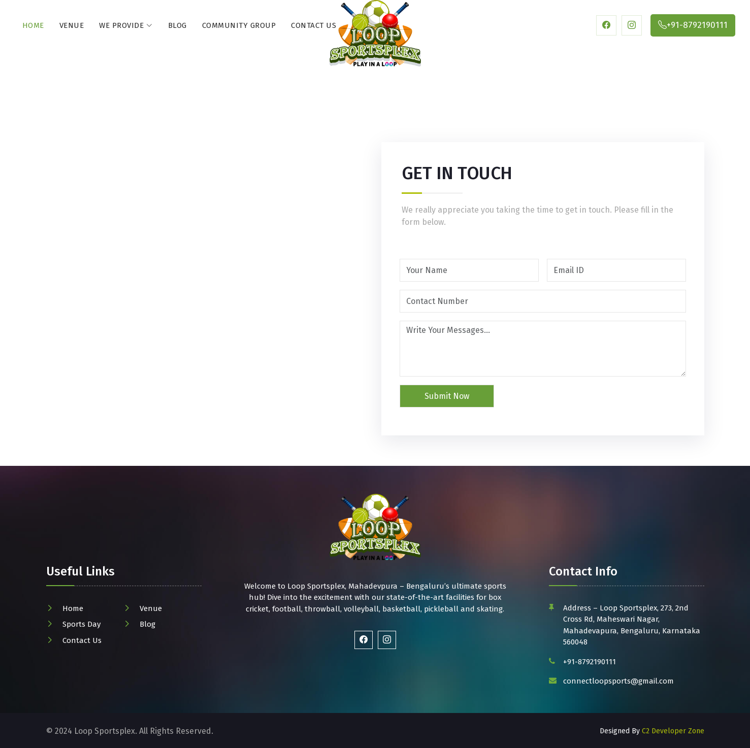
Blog (177, 25)
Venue (71, 25)
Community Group (239, 25)
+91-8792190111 (589, 661)
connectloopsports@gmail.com (618, 681)
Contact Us (313, 25)
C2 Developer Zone (673, 731)
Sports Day (81, 624)
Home (33, 25)
